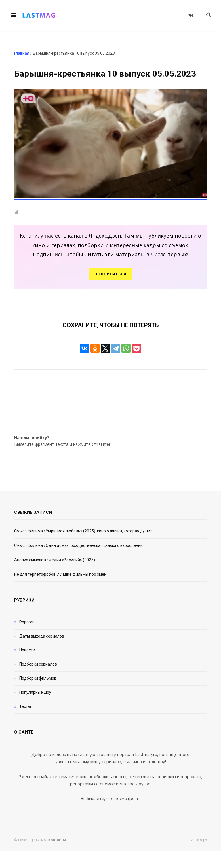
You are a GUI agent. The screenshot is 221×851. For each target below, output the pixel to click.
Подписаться (110, 274)
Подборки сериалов (38, 664)
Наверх (199, 840)
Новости (27, 650)
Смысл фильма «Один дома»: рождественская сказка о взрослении (78, 545)
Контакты (57, 840)
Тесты (25, 706)
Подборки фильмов (37, 678)
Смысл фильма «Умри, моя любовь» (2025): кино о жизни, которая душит (83, 531)
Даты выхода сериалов (41, 636)
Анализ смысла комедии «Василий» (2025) (54, 560)
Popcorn (27, 622)
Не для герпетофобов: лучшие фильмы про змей (60, 574)
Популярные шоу (35, 692)
